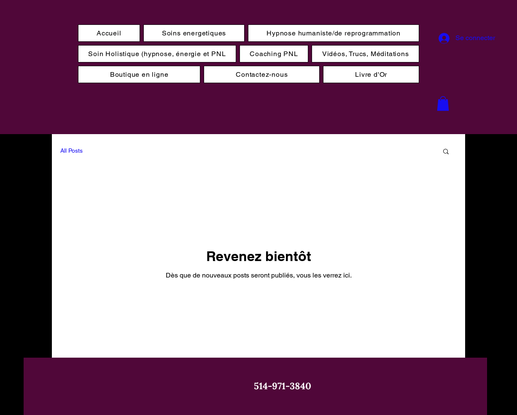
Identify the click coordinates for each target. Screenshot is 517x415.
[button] (443, 103)
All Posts (71, 150)
